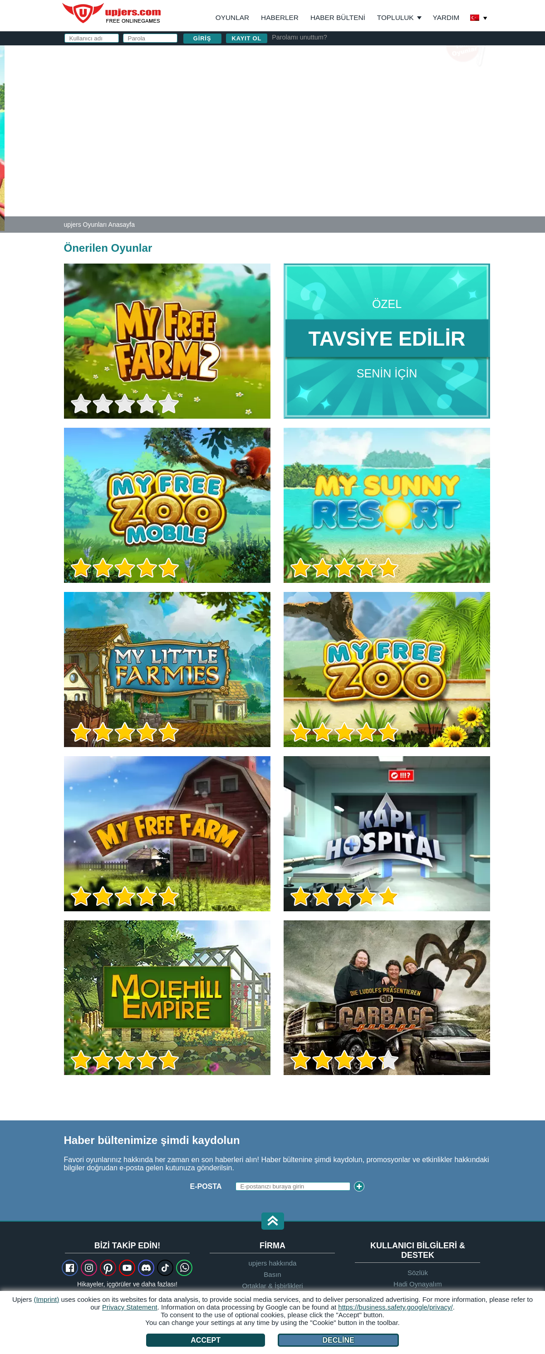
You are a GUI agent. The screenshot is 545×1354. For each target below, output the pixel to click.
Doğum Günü (321, 135)
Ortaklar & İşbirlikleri (272, 1286)
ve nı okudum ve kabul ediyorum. (378, 157)
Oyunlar (232, 17)
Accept (206, 1340)
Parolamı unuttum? (299, 37)
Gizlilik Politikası (358, 152)
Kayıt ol (247, 38)
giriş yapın (385, 57)
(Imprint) (46, 1299)
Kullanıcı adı (322, 80)
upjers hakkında (273, 1263)
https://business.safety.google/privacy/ (395, 1307)
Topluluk (395, 17)
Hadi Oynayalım (417, 1284)
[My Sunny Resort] (2, 138)
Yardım (446, 17)
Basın (272, 1274)
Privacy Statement (129, 1307)
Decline (338, 1340)
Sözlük (418, 1272)
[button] (272, 1222)
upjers (112, 13)
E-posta (311, 99)
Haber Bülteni (337, 17)
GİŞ (315, 152)
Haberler (280, 17)
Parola (310, 117)
